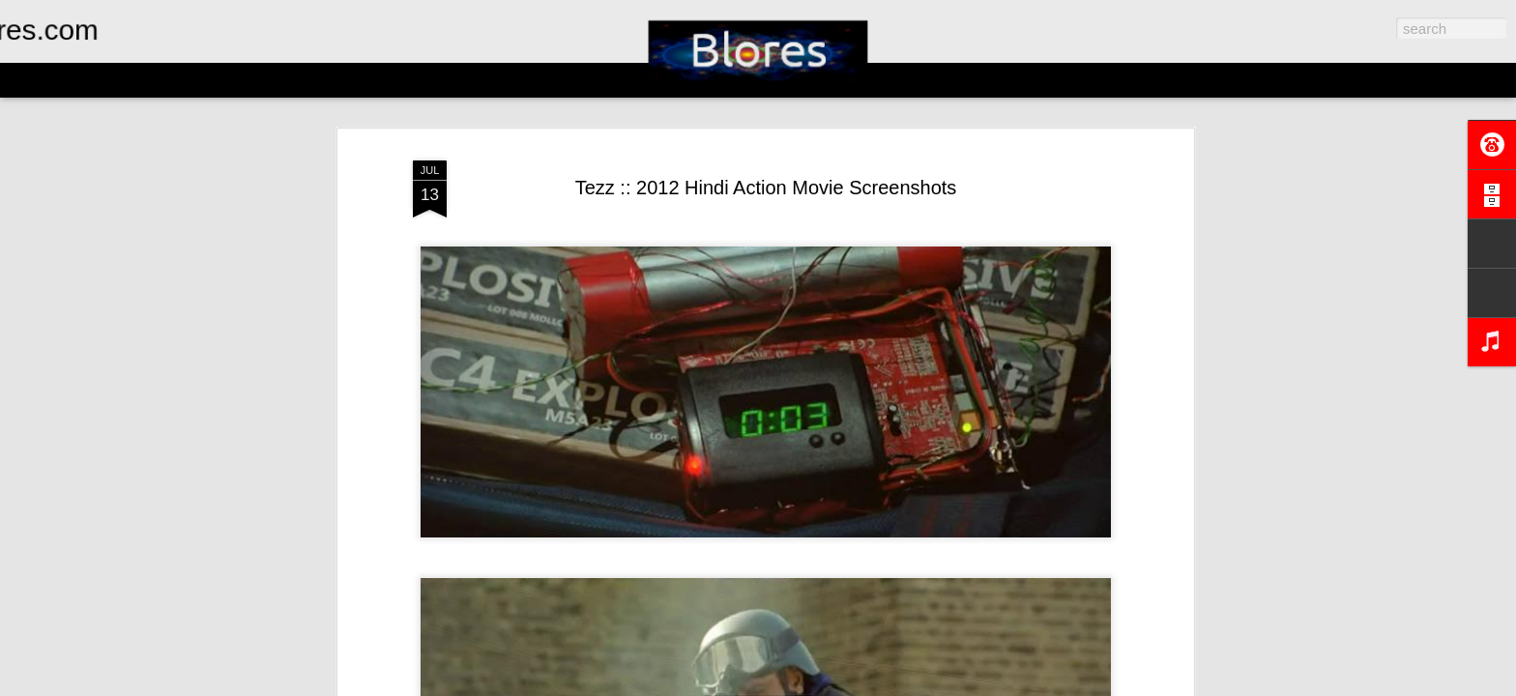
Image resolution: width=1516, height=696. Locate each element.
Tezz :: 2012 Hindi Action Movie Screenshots (766, 187)
